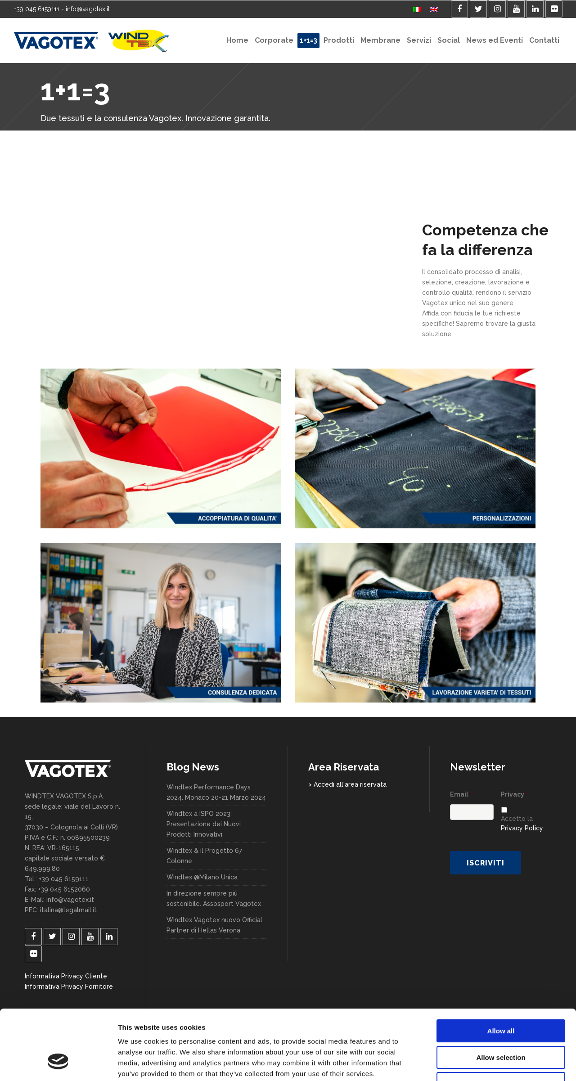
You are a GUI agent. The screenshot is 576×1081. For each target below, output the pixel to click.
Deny (501, 1023)
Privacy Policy (522, 828)
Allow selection (500, 997)
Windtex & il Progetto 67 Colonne (204, 856)
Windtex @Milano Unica (202, 877)
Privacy (514, 794)
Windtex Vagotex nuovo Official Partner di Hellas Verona (214, 925)
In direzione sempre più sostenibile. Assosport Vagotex (213, 898)
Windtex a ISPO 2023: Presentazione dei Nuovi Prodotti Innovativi (203, 824)
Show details (472, 1063)
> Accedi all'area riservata (347, 784)
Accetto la (522, 823)
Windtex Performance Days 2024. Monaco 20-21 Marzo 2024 (216, 792)
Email (461, 794)
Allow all (501, 971)
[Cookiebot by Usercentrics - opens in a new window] (58, 1063)
